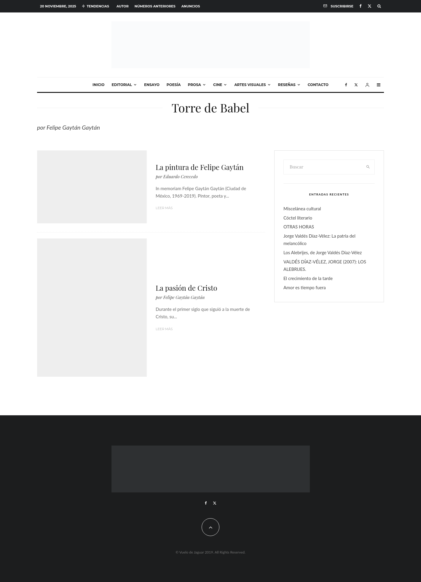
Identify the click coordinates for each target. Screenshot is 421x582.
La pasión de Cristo (186, 288)
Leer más (164, 208)
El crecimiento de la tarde (308, 278)
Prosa (194, 84)
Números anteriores (155, 6)
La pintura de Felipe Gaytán (200, 167)
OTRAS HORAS (298, 226)
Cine (217, 84)
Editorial (121, 84)
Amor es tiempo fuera (304, 287)
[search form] (323, 167)
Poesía (174, 84)
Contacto (318, 84)
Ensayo (152, 84)
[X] (369, 6)
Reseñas (287, 84)
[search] (368, 167)
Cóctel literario (297, 217)
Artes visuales (250, 84)
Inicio (98, 84)
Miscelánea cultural (302, 208)
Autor (123, 6)
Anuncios (190, 6)
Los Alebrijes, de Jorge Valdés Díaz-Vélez (322, 252)
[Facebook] (360, 6)
